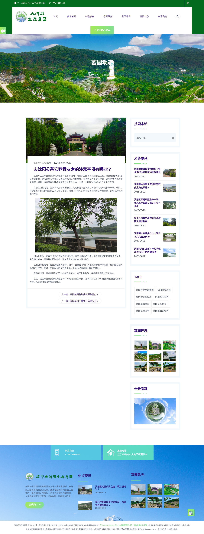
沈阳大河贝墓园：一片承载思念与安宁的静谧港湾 (147, 250)
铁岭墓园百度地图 (125, 525)
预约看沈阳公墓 (143, 297)
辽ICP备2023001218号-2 (109, 525)
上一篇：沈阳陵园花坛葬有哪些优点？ (80, 294)
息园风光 (108, 16)
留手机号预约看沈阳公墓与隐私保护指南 (147, 220)
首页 (55, 16)
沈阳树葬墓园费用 (145, 290)
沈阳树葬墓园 (164, 290)
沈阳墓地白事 (142, 311)
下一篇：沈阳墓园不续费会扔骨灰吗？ (80, 301)
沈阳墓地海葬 (161, 297)
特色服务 (89, 16)
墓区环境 (126, 16)
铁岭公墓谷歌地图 (140, 525)
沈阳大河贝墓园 (40, 163)
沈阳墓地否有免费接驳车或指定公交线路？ (147, 186)
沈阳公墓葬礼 (159, 304)
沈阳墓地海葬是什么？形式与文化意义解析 (147, 235)
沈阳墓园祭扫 (142, 304)
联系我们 (162, 16)
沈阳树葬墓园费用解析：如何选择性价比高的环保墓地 (147, 171)
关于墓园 (71, 16)
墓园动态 (144, 16)
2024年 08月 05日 (62, 163)
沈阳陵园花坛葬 (160, 311)
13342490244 (102, 30)
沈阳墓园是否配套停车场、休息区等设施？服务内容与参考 (147, 203)
